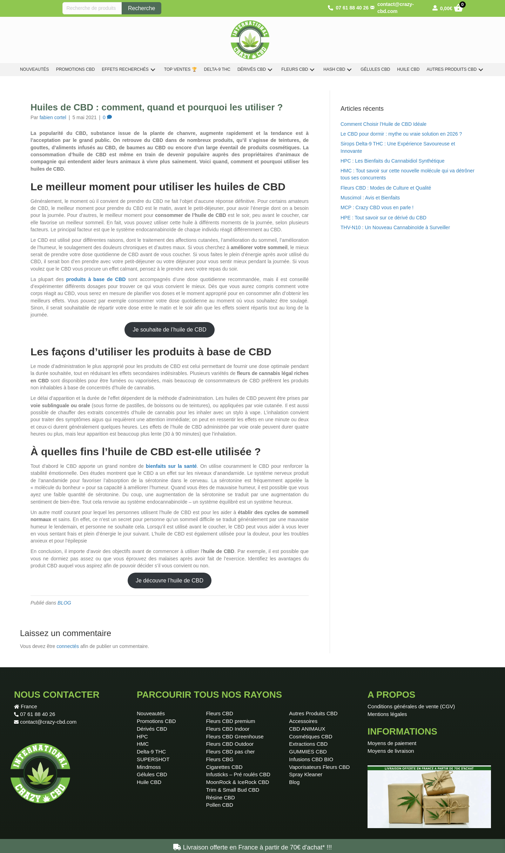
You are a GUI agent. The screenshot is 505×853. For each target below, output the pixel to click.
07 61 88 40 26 (37, 714)
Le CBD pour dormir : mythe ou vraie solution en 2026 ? (401, 134)
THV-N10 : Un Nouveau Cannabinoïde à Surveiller (395, 227)
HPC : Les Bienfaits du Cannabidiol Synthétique (393, 161)
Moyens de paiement (392, 743)
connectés (67, 646)
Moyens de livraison (391, 751)
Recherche (141, 8)
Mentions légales (387, 714)
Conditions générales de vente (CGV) (411, 706)
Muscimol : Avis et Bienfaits (370, 197)
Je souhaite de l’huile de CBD (170, 330)
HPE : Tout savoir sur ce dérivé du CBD (383, 217)
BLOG (64, 603)
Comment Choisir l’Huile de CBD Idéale (383, 124)
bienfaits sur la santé (171, 466)
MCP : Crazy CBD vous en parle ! (377, 207)
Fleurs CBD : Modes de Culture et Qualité (386, 188)
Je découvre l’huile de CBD (169, 581)
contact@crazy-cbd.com (48, 722)
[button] (153, 70)
